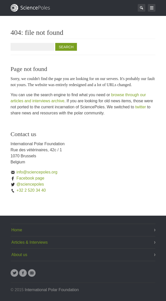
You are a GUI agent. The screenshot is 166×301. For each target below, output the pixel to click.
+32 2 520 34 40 (28, 190)
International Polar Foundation (52, 290)
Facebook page (27, 178)
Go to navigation (151, 8)
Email (32, 273)
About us (19, 255)
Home (16, 230)
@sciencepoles (27, 184)
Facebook (23, 273)
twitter (140, 107)
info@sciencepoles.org (34, 172)
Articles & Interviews (29, 242)
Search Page (141, 8)
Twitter (14, 273)
